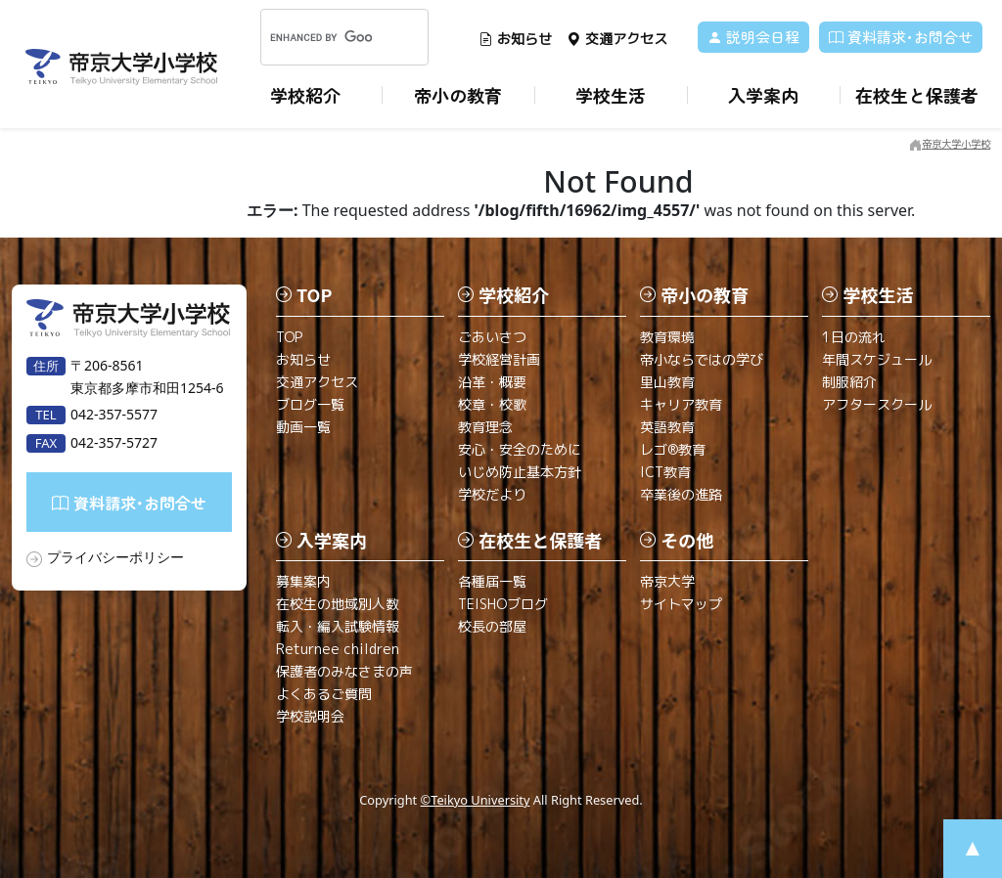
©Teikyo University (475, 800)
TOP (289, 337)
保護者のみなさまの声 (344, 671)
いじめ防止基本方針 (519, 471)
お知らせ (515, 38)
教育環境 (667, 337)
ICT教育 (665, 471)
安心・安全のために (519, 449)
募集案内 (303, 581)
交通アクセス (617, 38)
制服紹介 (849, 382)
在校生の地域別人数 (337, 603)
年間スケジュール (877, 359)
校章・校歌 (492, 404)
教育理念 (485, 426)
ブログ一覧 (310, 404)
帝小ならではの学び (701, 359)
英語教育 (667, 426)
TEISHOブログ (503, 603)
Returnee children (337, 648)
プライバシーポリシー (115, 557)
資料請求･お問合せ (901, 36)
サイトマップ (681, 603)
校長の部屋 (492, 626)
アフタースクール (877, 404)
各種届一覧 (492, 581)
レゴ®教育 (673, 449)
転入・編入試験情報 (337, 626)
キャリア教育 (681, 404)
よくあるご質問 (324, 693)
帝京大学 (667, 581)
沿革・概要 (492, 382)
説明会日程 (753, 36)
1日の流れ (854, 337)
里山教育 (667, 382)
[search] (321, 37)
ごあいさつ (492, 337)
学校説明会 (310, 716)
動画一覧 (303, 426)
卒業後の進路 (681, 494)
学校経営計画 (499, 359)
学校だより (492, 494)
